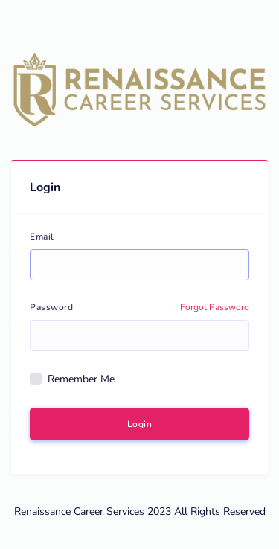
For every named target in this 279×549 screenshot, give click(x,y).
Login (140, 424)
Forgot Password (214, 307)
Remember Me (81, 379)
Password (51, 307)
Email (42, 237)
